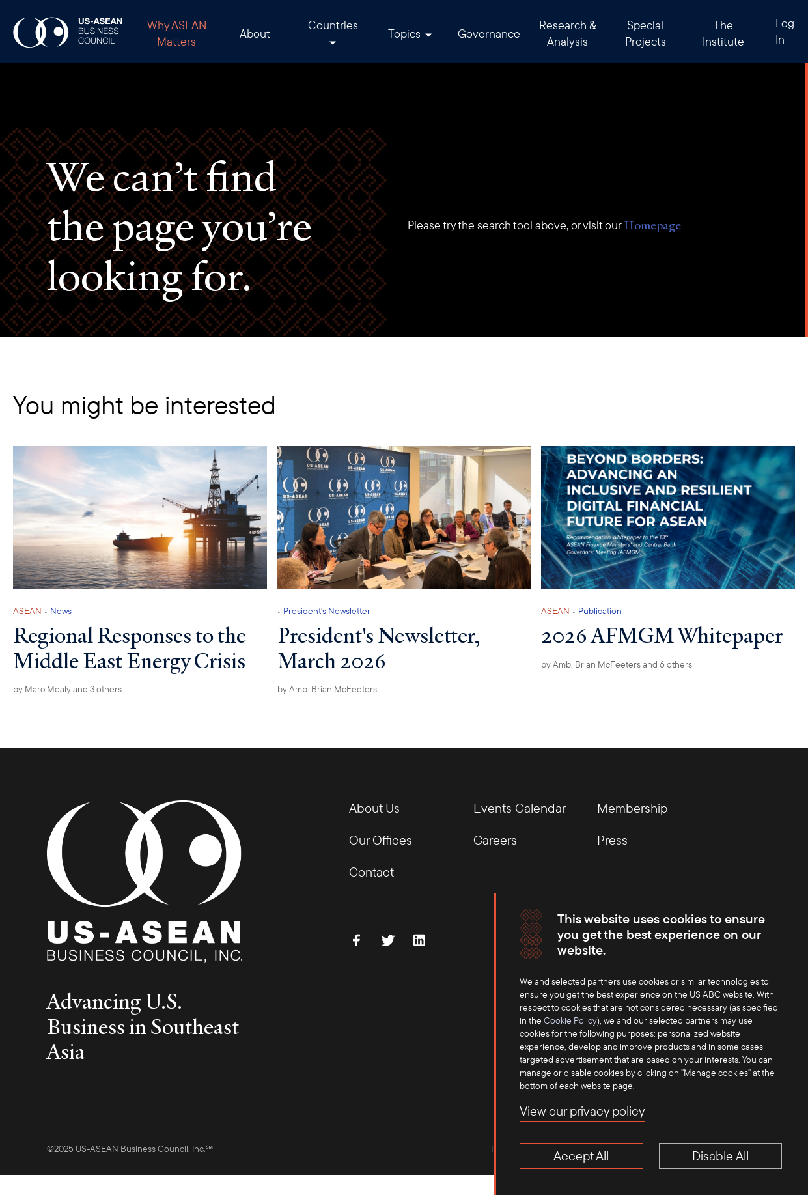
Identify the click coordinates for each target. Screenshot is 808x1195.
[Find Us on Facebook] (357, 940)
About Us (374, 808)
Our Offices (380, 840)
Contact (371, 872)
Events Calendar (519, 808)
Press (612, 840)
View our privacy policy (582, 1111)
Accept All (581, 1155)
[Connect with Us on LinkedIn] (419, 940)
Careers (495, 840)
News (61, 611)
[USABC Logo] (68, 32)
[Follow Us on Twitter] (388, 940)
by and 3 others (67, 689)
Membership (632, 808)
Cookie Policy (570, 1020)
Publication (600, 611)
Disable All (720, 1155)
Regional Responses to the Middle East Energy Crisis (129, 647)
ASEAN (27, 611)
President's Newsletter (326, 611)
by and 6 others (616, 664)
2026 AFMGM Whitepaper (662, 635)
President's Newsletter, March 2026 (378, 647)
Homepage (652, 225)
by (327, 689)
